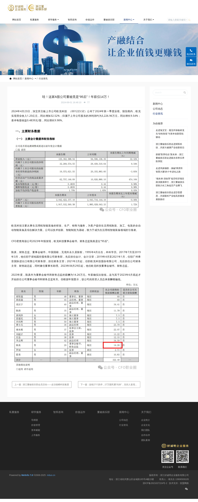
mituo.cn (51, 482)
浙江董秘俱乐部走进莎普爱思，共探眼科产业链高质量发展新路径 (170, 196)
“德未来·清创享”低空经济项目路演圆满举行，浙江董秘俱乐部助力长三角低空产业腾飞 (170, 182)
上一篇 (41, 384)
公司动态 (158, 108)
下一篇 (110, 384)
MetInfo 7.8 (27, 482)
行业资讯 (43, 78)
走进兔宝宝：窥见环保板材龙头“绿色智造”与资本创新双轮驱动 (170, 133)
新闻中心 (29, 78)
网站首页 (16, 19)
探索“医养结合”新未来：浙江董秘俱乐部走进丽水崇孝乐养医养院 (170, 158)
